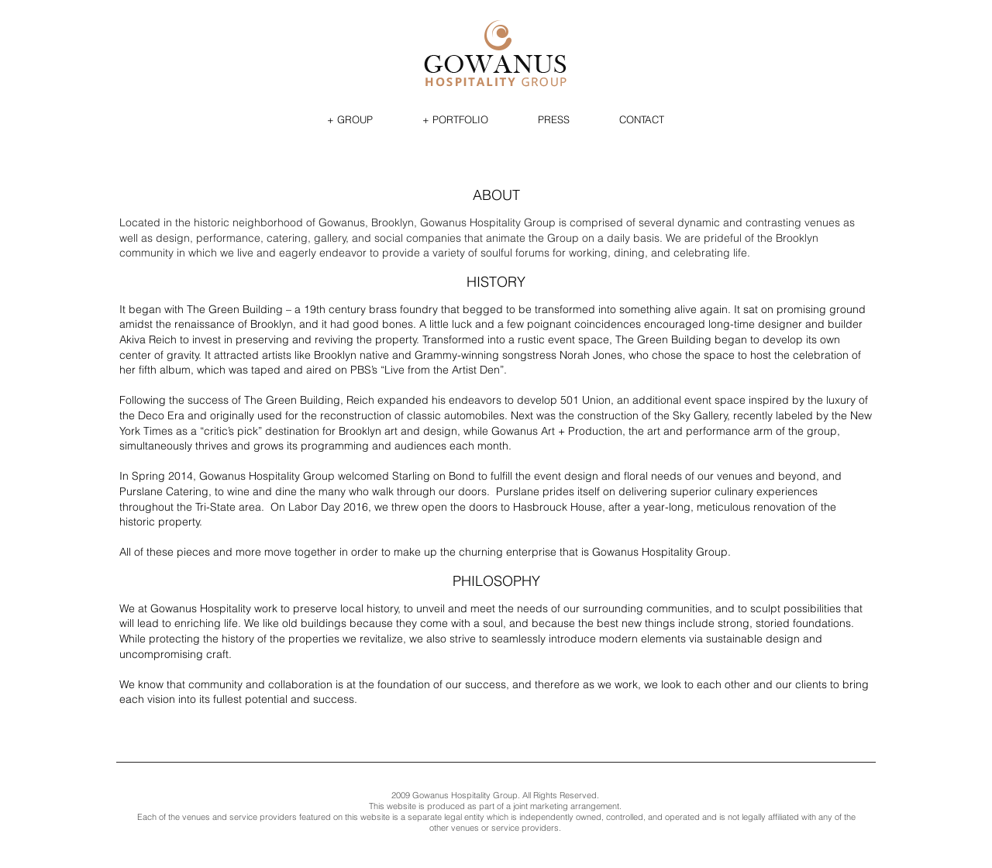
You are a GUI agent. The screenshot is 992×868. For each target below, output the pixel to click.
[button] (350, 119)
